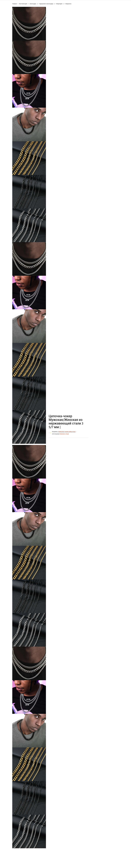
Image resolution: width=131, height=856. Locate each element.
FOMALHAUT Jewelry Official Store (67, 432)
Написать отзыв (64, 434)
